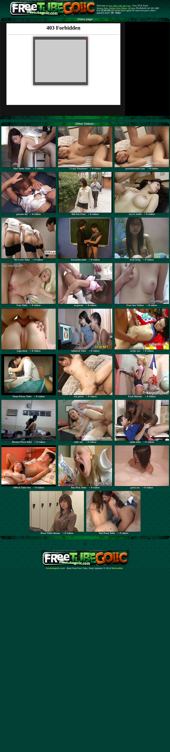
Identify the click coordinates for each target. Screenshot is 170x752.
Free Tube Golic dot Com (119, 6)
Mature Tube (102, 8)
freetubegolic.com (55, 568)
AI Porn (131, 8)
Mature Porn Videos (118, 8)
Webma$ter (117, 568)
